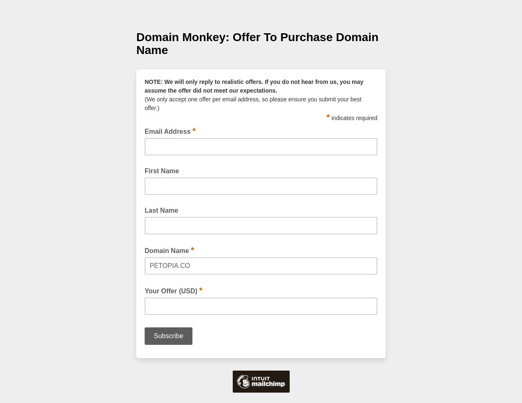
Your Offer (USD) (173, 290)
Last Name (161, 210)
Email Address (170, 130)
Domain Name (169, 250)
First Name (162, 170)
